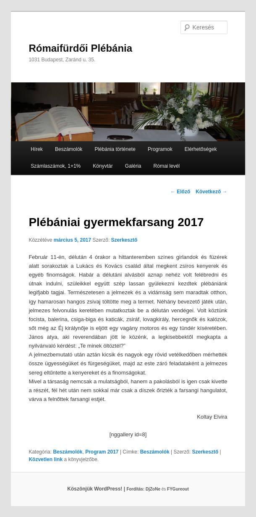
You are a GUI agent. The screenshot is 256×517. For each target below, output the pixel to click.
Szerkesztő (124, 240)
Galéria (133, 166)
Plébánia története (114, 149)
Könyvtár (102, 166)
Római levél (167, 166)
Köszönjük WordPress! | (106, 489)
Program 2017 (101, 452)
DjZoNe (153, 489)
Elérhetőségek (201, 149)
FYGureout (178, 489)
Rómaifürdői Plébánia (80, 48)
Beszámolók (68, 149)
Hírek (37, 149)
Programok (160, 149)
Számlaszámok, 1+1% (56, 166)
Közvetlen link (46, 459)
